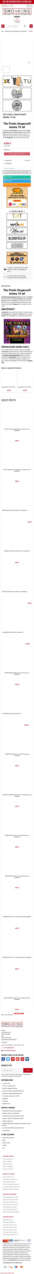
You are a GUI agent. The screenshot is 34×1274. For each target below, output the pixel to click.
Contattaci (5, 1101)
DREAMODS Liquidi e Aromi (10, 1227)
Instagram (27, 1059)
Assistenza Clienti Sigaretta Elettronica (12, 1093)
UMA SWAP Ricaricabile (9, 1222)
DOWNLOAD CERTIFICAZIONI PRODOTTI (13, 1128)
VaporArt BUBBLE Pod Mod (9, 1207)
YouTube (13, 1059)
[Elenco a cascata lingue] (5, 6)
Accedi (29, 6)
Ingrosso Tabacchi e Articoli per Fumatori (13, 1118)
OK (28, 1070)
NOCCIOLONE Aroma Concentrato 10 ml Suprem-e (15, 591)
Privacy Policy (3, 1273)
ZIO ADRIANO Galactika (9, 1182)
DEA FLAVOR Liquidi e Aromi (10, 1229)
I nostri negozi (6, 1130)
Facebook (3, 1059)
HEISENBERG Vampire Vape (10, 1179)
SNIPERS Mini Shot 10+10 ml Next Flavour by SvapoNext (17, 957)
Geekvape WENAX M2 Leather (10, 1197)
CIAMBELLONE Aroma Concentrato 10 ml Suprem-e (17, 551)
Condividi (7, 160)
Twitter (8, 1059)
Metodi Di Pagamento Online (10, 1088)
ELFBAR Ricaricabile (8, 1220)
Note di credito (6, 1142)
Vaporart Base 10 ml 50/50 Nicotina (25, 387)
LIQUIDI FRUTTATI (7, 1164)
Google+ (17, 1059)
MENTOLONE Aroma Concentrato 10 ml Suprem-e (14, 510)
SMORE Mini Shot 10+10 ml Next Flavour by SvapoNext (17, 916)
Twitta (27, 160)
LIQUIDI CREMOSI (7, 1161)
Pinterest (8, 163)
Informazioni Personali (8, 1137)
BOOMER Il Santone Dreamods (10, 1189)
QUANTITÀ (7, 149)
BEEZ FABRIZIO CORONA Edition (11, 1212)
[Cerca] (17, 26)
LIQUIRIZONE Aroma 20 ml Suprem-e (11, 713)
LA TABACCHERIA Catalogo (10, 1232)
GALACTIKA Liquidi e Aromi (10, 1224)
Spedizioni (5, 1098)
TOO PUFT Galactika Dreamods (11, 1184)
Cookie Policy (10, 1273)
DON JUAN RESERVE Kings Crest (11, 1186)
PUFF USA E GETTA (8, 1159)
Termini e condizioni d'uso (9, 1086)
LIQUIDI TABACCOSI (8, 1166)
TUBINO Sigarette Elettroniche (10, 1234)
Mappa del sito (6, 1103)
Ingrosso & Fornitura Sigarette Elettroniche (13, 1091)
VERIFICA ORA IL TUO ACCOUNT (11, 1113)
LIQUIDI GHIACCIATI (8, 1169)
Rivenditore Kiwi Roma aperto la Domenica (13, 1116)
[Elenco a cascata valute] (12, 6)
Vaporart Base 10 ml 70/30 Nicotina (9, 387)
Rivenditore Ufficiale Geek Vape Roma (12, 1111)
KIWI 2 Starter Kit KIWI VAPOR (10, 1199)
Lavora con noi (6, 1083)
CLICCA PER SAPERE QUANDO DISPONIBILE (16, 172)
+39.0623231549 (9, 1047)
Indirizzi (4, 1145)
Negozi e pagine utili (8, 1121)
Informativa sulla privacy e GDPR (11, 1096)
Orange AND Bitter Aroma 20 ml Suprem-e (12, 632)
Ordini (4, 1140)
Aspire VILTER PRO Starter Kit (10, 1209)
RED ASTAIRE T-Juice (8, 1177)
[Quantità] (20, 149)
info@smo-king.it (11, 1050)
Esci (4, 1148)
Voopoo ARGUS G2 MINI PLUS (10, 1204)
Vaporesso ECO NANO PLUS (10, 1202)
